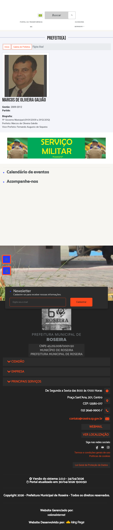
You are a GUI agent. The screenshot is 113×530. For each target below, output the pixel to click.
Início (7, 46)
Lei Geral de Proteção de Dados (91, 465)
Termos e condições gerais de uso (92, 452)
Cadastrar (81, 302)
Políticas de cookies (99, 456)
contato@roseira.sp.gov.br (85, 418)
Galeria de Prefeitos (21, 46)
